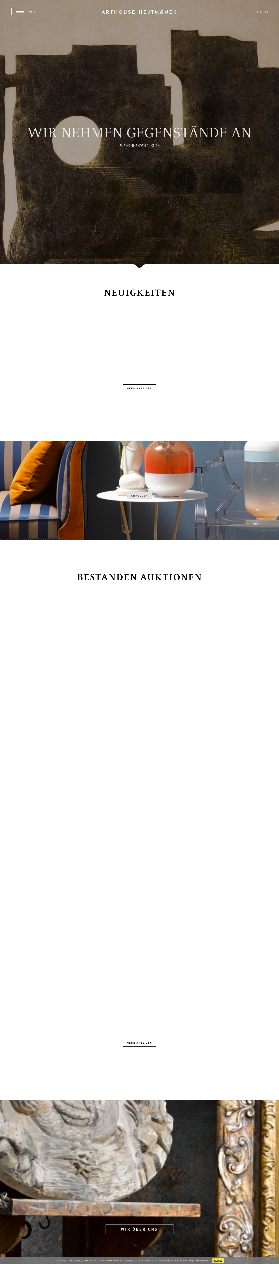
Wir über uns (139, 1229)
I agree (218, 1260)
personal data (130, 1260)
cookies (205, 1260)
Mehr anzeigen (139, 388)
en (261, 11)
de (266, 11)
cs (257, 11)
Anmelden (139, 495)
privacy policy (81, 1260)
